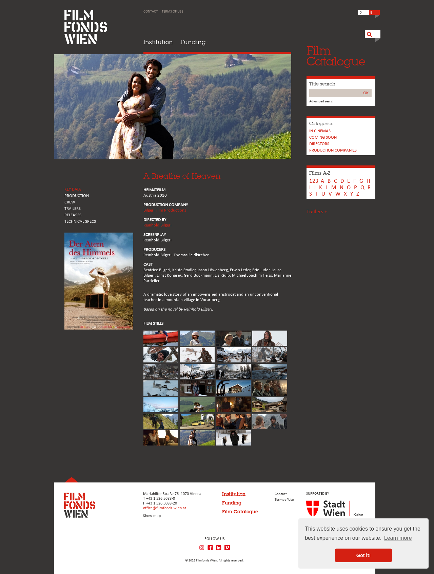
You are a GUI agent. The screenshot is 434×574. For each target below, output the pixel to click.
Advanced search (322, 101)
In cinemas (320, 131)
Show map (152, 516)
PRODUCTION (76, 196)
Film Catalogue (240, 512)
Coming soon (323, 137)
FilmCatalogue (336, 55)
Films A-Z (319, 173)
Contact (150, 12)
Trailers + (317, 212)
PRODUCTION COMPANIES (333, 150)
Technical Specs (80, 221)
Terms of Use (172, 12)
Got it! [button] (363, 555)
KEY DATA (72, 189)
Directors (319, 144)
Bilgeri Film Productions (164, 210)
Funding (193, 41)
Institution (158, 41)
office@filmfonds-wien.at (164, 508)
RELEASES (72, 215)
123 (313, 181)
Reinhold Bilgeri (157, 225)
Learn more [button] (398, 538)
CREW (69, 202)
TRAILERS (72, 208)
